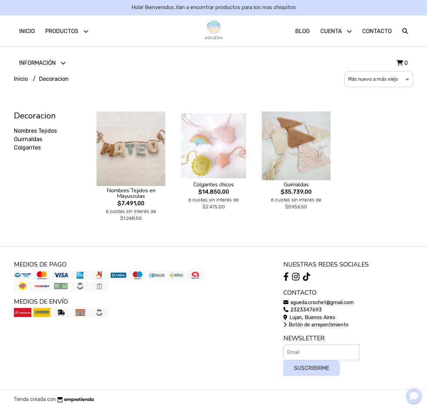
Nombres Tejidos (35, 131)
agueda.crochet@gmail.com (318, 303)
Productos (66, 31)
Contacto (377, 31)
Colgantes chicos (213, 184)
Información (42, 63)
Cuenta (336, 31)
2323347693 (302, 310)
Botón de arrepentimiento (316, 325)
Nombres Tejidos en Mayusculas (131, 193)
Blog (302, 31)
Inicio (27, 31)
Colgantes (27, 147)
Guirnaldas (28, 139)
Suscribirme (311, 368)
